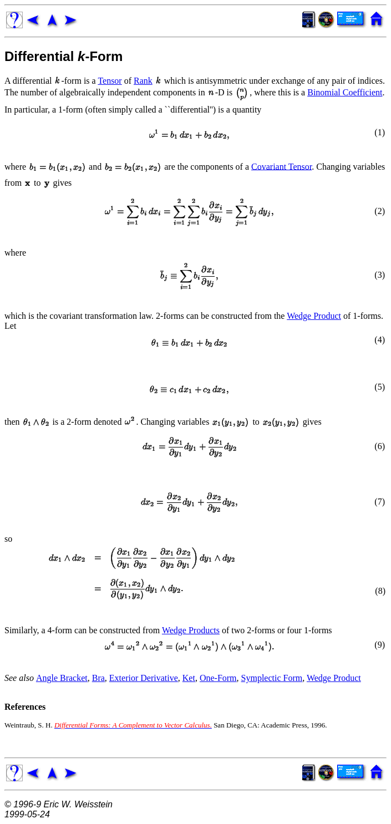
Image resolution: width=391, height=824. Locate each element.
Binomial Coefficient (344, 92)
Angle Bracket (62, 678)
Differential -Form (63, 56)
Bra (98, 678)
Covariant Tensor (281, 166)
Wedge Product (314, 316)
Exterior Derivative (143, 678)
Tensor (109, 80)
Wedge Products (191, 630)
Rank (143, 80)
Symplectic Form (272, 678)
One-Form (218, 678)
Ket (188, 678)
